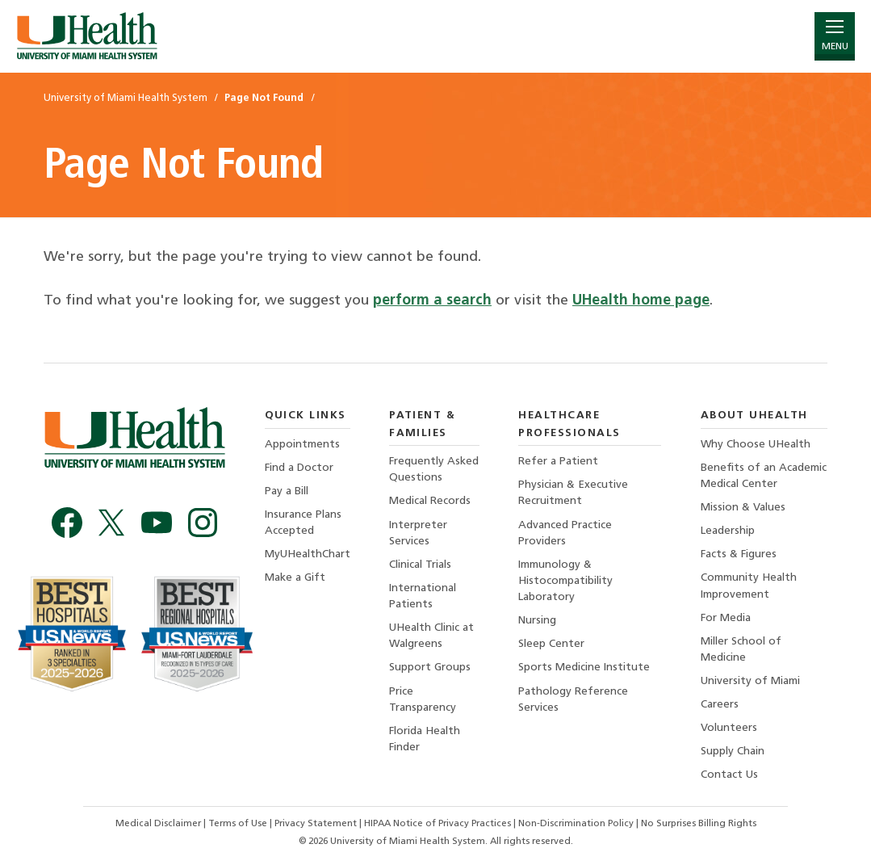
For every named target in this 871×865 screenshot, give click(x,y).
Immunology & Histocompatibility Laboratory (565, 581)
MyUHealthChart (307, 554)
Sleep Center (551, 644)
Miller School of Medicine (741, 649)
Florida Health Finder (424, 739)
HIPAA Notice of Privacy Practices (437, 824)
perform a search (432, 301)
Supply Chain (732, 751)
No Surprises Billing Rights (698, 824)
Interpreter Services (418, 533)
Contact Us (729, 775)
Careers (720, 704)
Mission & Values (743, 507)
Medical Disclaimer (159, 824)
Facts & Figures (739, 554)
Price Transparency (422, 700)
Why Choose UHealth (755, 444)
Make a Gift (295, 578)
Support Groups (430, 667)
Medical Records (430, 501)
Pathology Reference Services (573, 700)
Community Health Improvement (749, 586)
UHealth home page (641, 301)
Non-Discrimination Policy (576, 824)
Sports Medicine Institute (584, 667)
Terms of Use (239, 824)
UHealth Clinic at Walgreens (431, 636)
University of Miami (750, 681)
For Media (726, 618)
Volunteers (729, 728)
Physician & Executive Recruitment (573, 493)
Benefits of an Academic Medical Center (764, 476)
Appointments (302, 444)
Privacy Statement (316, 824)
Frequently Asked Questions (434, 469)
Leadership (728, 531)
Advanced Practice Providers (565, 533)
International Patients (422, 596)
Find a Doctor (299, 468)
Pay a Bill (286, 491)
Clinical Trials (420, 565)
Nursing (537, 620)
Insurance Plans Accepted (303, 523)
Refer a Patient (558, 461)
